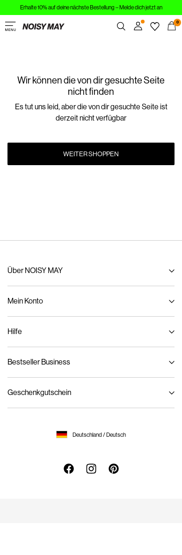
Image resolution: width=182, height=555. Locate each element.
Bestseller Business (38, 361)
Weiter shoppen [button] (91, 154)
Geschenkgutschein (39, 392)
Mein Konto (25, 301)
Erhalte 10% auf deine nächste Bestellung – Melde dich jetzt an (91, 7)
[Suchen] (121, 26)
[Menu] (10, 26)
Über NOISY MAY (35, 270)
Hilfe (14, 331)
